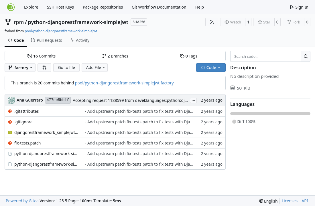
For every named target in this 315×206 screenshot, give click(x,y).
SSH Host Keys (60, 7)
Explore (31, 7)
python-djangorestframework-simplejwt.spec (46, 164)
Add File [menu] (96, 67)
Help (199, 7)
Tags (188, 56)
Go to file (66, 67)
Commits (41, 56)
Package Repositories (103, 7)
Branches (115, 56)
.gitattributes (26, 111)
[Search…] (305, 56)
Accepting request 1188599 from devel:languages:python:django (133, 100)
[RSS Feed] (211, 22)
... (193, 100)
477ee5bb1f (58, 100)
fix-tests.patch (27, 143)
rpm (19, 22)
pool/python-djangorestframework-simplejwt (61, 31)
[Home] (11, 7)
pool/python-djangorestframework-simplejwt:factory (124, 83)
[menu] (268, 201)
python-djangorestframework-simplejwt (78, 22)
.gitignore (23, 121)
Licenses (290, 200)
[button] (44, 67)
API (305, 200)
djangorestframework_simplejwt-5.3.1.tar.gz (46, 132)
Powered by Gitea (22, 200)
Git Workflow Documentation (159, 7)
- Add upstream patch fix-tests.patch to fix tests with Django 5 (143, 111)
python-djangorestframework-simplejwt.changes (46, 153)
